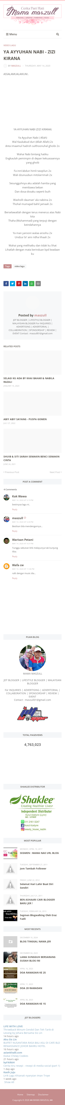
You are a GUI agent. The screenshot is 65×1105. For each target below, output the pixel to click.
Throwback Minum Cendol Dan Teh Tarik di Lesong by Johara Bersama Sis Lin (28, 1031)
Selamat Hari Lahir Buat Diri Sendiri (36, 885)
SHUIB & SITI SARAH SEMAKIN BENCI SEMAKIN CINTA (31, 458)
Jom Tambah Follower (33, 868)
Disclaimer (43, 1094)
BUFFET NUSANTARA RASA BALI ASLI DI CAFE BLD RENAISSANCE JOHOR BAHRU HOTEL (31, 1044)
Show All (9, 1082)
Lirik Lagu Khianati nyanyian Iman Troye (26, 1075)
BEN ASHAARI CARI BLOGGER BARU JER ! (37, 901)
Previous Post (12, 472)
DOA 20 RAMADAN (31, 988)
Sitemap (31, 1094)
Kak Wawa (19, 496)
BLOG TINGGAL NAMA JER (35, 941)
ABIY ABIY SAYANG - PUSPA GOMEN (25, 419)
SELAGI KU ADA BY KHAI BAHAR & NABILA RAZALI (28, 380)
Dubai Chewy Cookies (15, 1055)
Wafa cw (18, 565)
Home (20, 1094)
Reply (14, 509)
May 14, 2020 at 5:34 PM (22, 522)
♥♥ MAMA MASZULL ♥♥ (41, 1100)
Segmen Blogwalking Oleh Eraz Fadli (38, 917)
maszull (16, 65)
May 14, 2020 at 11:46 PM (23, 569)
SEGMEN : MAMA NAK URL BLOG (39, 853)
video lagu (9, 45)
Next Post (55, 472)
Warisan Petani (22, 540)
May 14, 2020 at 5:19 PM (22, 500)
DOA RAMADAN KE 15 (33, 1003)
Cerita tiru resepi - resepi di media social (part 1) (31, 1065)
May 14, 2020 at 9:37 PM (22, 543)
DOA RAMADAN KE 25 (33, 972)
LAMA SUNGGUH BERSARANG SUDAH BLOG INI (37, 958)
